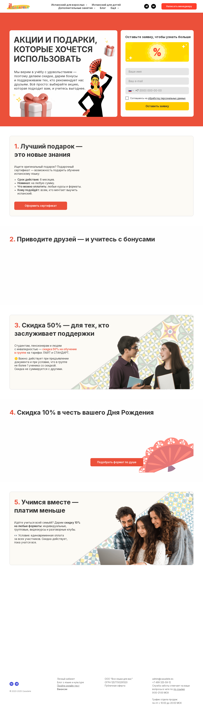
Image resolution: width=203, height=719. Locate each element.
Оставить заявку (157, 106)
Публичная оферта (115, 685)
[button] (40, 206)
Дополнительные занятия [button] (75, 8)
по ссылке (179, 689)
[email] (157, 81)
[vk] (153, 6)
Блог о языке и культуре (70, 682)
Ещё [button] (114, 8)
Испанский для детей (106, 4)
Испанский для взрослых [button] (68, 4)
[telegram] (146, 6)
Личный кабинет (66, 678)
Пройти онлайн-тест (68, 685)
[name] (157, 71)
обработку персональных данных (167, 98)
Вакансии (62, 689)
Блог (103, 8)
